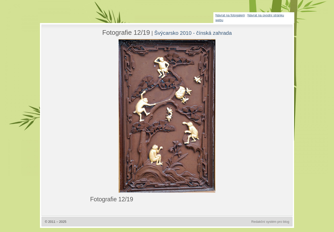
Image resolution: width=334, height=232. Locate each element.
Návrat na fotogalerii (230, 15)
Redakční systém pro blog (270, 222)
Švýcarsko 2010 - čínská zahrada (193, 33)
